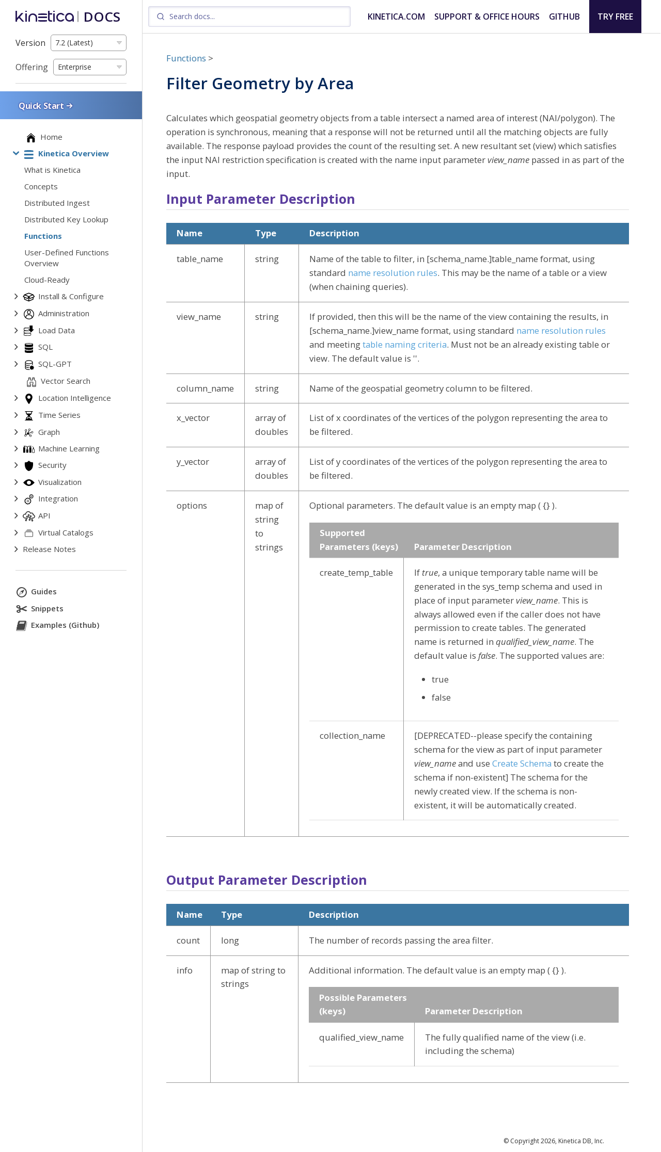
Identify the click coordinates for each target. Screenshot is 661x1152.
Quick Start (46, 105)
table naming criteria (405, 344)
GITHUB (564, 16)
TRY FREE (615, 16)
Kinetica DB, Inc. (581, 1141)
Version (30, 42)
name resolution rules (392, 273)
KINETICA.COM (396, 16)
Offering (31, 67)
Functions (186, 58)
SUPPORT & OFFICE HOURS (487, 16)
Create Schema (522, 763)
